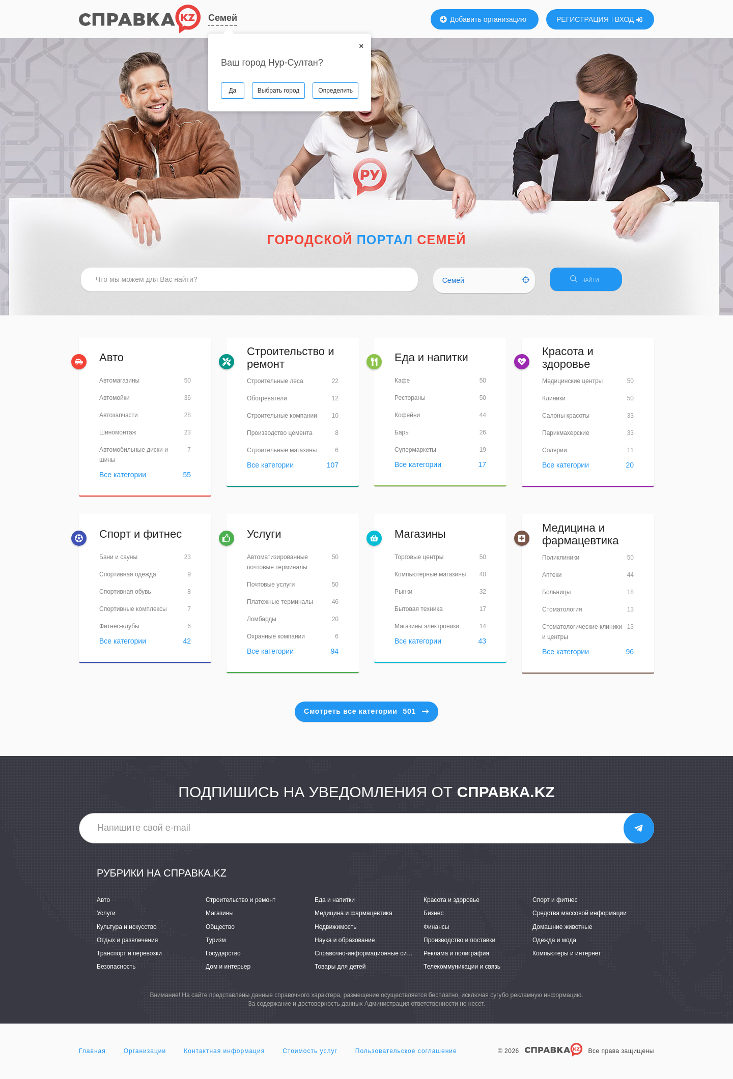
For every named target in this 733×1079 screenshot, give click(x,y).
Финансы (436, 931)
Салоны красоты (565, 419)
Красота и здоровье (568, 361)
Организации (145, 1055)
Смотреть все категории (366, 715)
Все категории (122, 479)
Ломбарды (261, 623)
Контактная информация (224, 1055)
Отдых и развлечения (127, 944)
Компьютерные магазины (430, 578)
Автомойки (114, 402)
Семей (222, 18)
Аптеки (552, 578)
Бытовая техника (418, 613)
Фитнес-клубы (119, 630)
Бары (402, 437)
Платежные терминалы (280, 606)
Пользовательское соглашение (406, 1055)
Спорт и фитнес (140, 538)
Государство (223, 957)
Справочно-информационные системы (370, 957)
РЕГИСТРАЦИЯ (582, 19)
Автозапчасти (118, 419)
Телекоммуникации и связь (462, 970)
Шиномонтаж (117, 437)
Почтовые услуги (271, 589)
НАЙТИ (598, 282)
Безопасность (116, 970)
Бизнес (433, 917)
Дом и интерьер (228, 970)
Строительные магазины (282, 454)
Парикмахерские (565, 437)
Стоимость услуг (310, 1055)
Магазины (420, 538)
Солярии (554, 454)
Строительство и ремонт (290, 361)
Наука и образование (345, 944)
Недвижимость (336, 931)
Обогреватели (267, 402)
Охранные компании (276, 641)
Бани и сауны (118, 561)
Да (232, 90)
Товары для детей (340, 970)
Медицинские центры (572, 385)
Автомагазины (119, 385)
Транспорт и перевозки (129, 957)
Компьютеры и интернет (566, 957)
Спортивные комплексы (133, 613)
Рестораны (410, 402)
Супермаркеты (415, 454)
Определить (335, 90)
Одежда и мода (554, 944)
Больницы (556, 596)
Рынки (403, 596)
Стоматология (562, 613)
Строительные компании (282, 419)
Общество (220, 931)
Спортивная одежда (127, 578)
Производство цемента (280, 437)
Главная (92, 1055)
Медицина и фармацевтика (580, 538)
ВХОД (629, 19)
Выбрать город (279, 90)
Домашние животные (562, 931)
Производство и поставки (459, 944)
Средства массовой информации (579, 917)
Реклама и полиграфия (456, 957)
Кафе (402, 385)
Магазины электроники (426, 630)
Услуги (264, 538)
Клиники (554, 402)
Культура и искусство (127, 931)
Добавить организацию (483, 19)
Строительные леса (275, 385)
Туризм (216, 944)
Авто (111, 362)
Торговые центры (418, 561)
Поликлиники (560, 561)
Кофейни (407, 419)
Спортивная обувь (125, 596)
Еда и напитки (431, 362)
